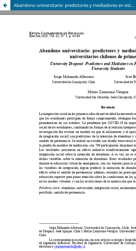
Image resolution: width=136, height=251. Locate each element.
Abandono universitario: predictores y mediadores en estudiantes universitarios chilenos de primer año (75, 5)
